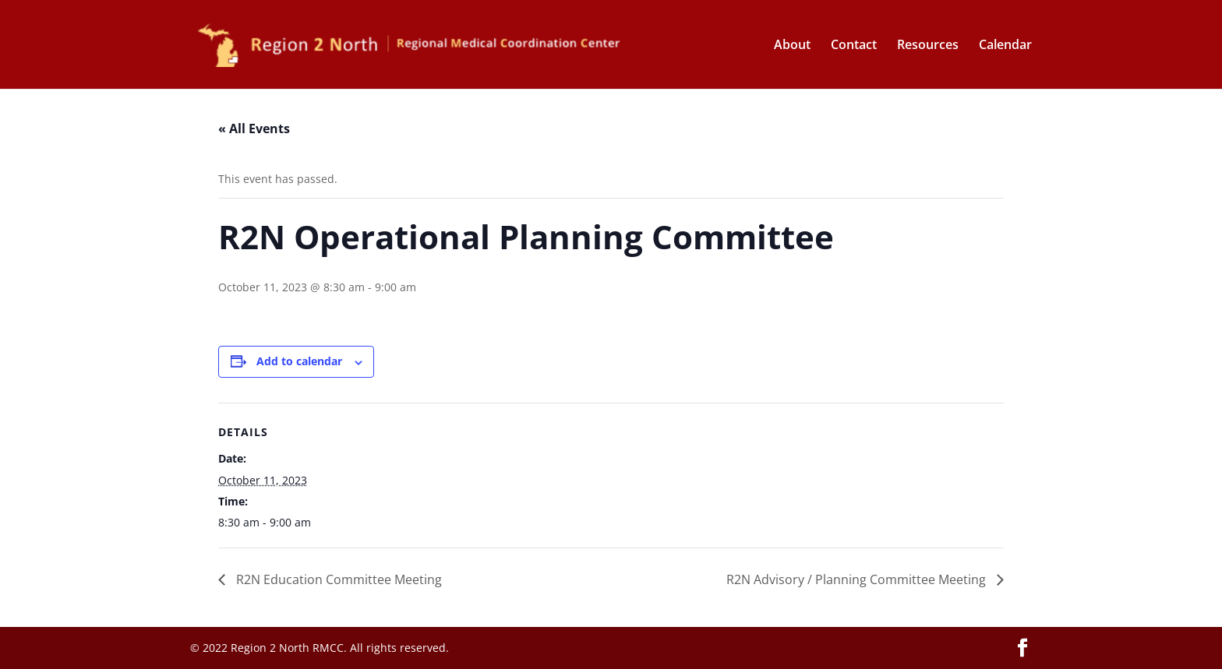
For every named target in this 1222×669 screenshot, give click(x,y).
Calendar (1005, 46)
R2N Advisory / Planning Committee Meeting (857, 579)
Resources (928, 46)
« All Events (254, 128)
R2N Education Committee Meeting (337, 579)
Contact (854, 46)
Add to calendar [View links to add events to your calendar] (299, 361)
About (792, 46)
